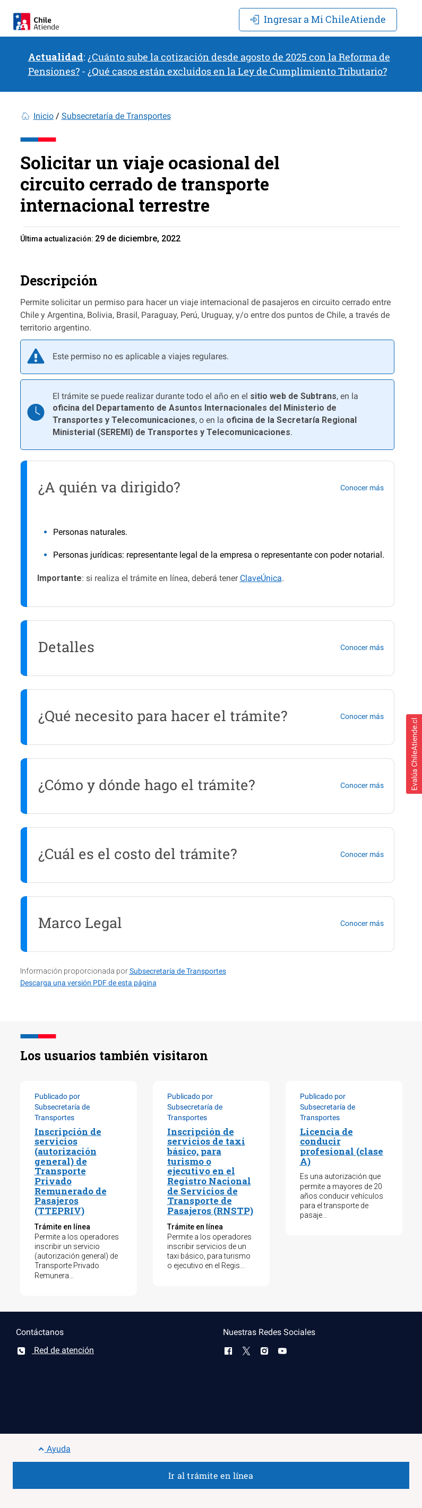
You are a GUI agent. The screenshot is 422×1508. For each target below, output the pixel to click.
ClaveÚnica (261, 578)
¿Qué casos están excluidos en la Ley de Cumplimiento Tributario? (237, 71)
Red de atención (55, 1350)
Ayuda (54, 1449)
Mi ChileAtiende (318, 19)
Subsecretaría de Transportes (116, 116)
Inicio (43, 116)
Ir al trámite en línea (210, 1475)
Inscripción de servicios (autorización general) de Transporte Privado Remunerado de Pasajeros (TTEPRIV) (71, 1171)
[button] (414, 754)
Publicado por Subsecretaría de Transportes (62, 1107)
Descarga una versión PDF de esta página (88, 982)
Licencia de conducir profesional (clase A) (341, 1146)
